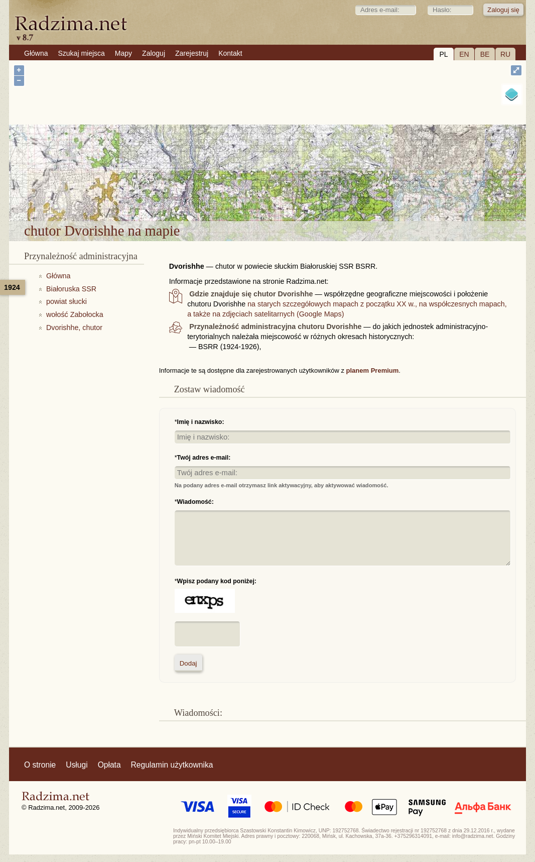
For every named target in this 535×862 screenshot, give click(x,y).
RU (505, 54)
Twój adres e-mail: (204, 457)
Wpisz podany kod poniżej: (216, 581)
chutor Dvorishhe (306, 195)
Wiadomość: (195, 501)
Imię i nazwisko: (200, 421)
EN (464, 54)
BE (485, 54)
